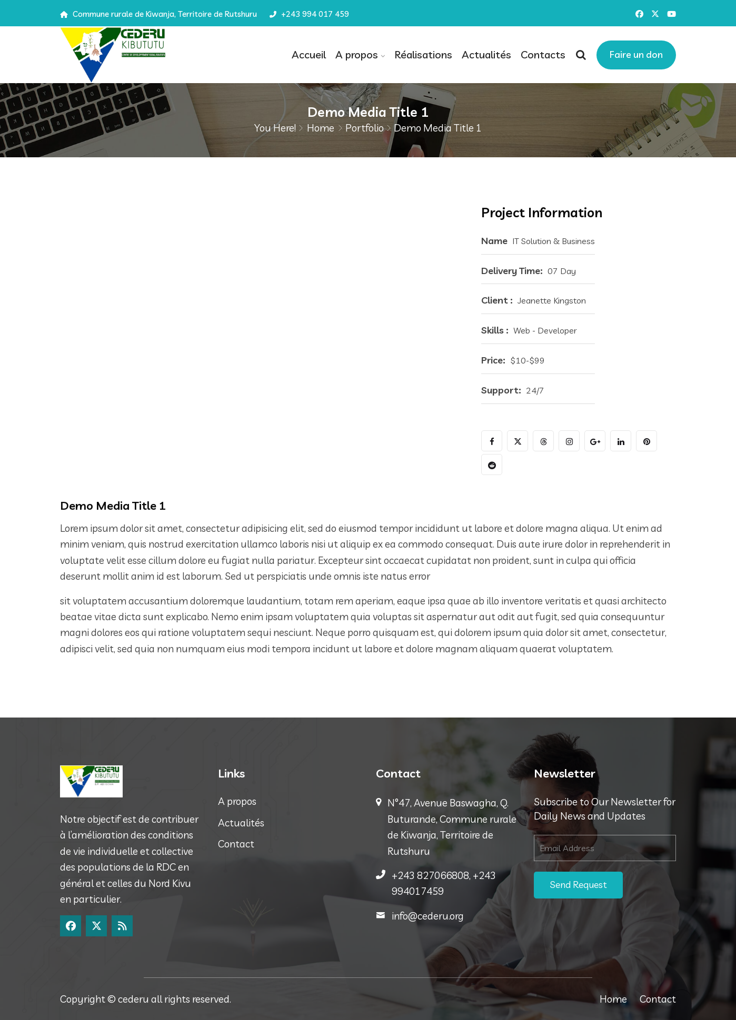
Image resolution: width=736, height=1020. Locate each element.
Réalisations (423, 54)
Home (320, 128)
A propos (356, 54)
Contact (236, 843)
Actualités (486, 54)
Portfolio (364, 128)
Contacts (543, 54)
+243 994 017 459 (309, 14)
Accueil (309, 54)
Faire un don (636, 54)
